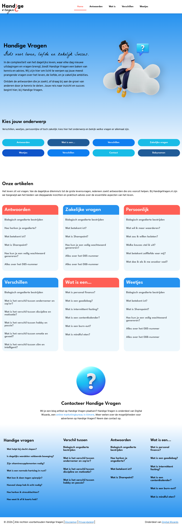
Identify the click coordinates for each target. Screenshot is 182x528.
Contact (113, 153)
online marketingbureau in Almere (75, 414)
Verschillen (127, 6)
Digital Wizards (170, 522)
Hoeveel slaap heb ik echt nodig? (24, 485)
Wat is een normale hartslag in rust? (26, 471)
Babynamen (158, 153)
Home (80, 6)
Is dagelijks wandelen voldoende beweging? (30, 456)
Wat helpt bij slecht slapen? (22, 449)
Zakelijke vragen (159, 142)
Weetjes (144, 6)
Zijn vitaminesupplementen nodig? (26, 463)
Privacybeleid (86, 522)
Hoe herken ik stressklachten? (23, 492)
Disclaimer (71, 522)
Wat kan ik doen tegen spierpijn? (24, 478)
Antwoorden (96, 6)
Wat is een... (68, 142)
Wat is (112, 6)
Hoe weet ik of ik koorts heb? (22, 499)
